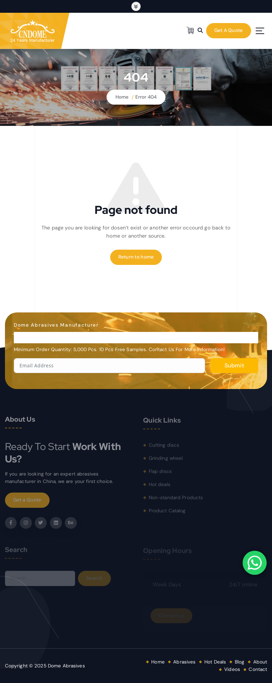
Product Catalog (167, 513)
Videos (232, 669)
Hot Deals (215, 662)
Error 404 (146, 97)
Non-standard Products (176, 500)
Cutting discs (164, 448)
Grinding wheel (166, 460)
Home (122, 97)
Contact (258, 669)
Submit (234, 365)
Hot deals (159, 487)
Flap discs (160, 474)
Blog (240, 662)
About (260, 662)
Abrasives (184, 662)
